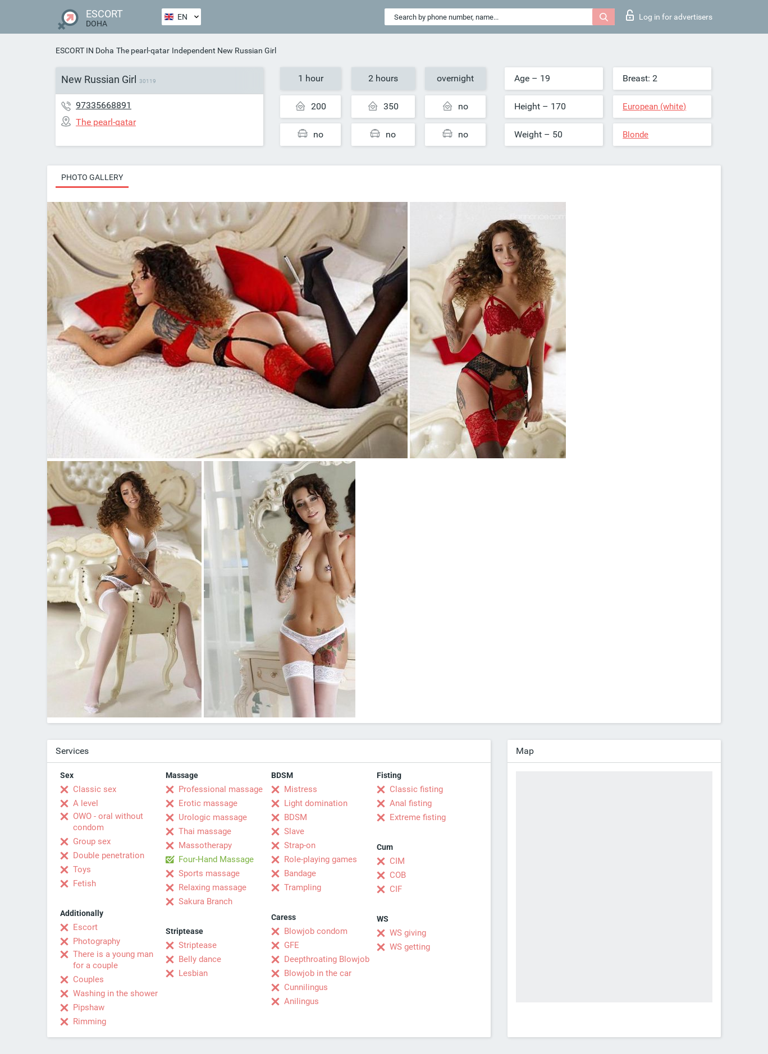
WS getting (410, 947)
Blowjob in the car (317, 973)
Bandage (300, 873)
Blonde (635, 135)
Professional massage (221, 789)
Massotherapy (205, 845)
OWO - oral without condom (108, 821)
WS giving (408, 933)
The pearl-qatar (143, 50)
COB (398, 875)
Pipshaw (88, 1007)
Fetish (84, 883)
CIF (396, 889)
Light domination (316, 803)
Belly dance (200, 959)
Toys (82, 869)
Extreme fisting (418, 817)
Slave (294, 831)
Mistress (300, 789)
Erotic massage (208, 803)
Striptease (198, 945)
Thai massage (205, 831)
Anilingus (301, 1001)
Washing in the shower (115, 993)
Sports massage (209, 873)
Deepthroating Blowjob (326, 959)
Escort (85, 927)
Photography (96, 941)
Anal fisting (411, 803)
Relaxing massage (212, 887)
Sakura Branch (205, 901)
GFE (291, 945)
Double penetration (108, 855)
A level (85, 803)
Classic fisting (416, 789)
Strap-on (300, 845)
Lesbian (193, 973)
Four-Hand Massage (216, 859)
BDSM (295, 817)
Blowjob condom (316, 931)
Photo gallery (92, 177)
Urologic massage (213, 817)
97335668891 (103, 105)
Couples (88, 979)
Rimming (89, 1021)
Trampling (302, 887)
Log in (669, 15)
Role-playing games (320, 859)
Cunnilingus (306, 987)
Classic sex (94, 789)
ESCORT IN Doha (85, 50)
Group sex (92, 841)
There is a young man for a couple (113, 959)
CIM (397, 861)
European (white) (654, 107)
